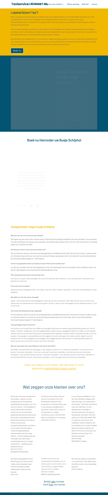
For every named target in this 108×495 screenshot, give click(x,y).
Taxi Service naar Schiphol (52, 4)
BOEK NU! (85, 4)
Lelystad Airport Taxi (23, 12)
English (38, 4)
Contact (94, 4)
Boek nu (17, 50)
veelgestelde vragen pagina (60, 368)
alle (53, 481)
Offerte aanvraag (73, 4)
